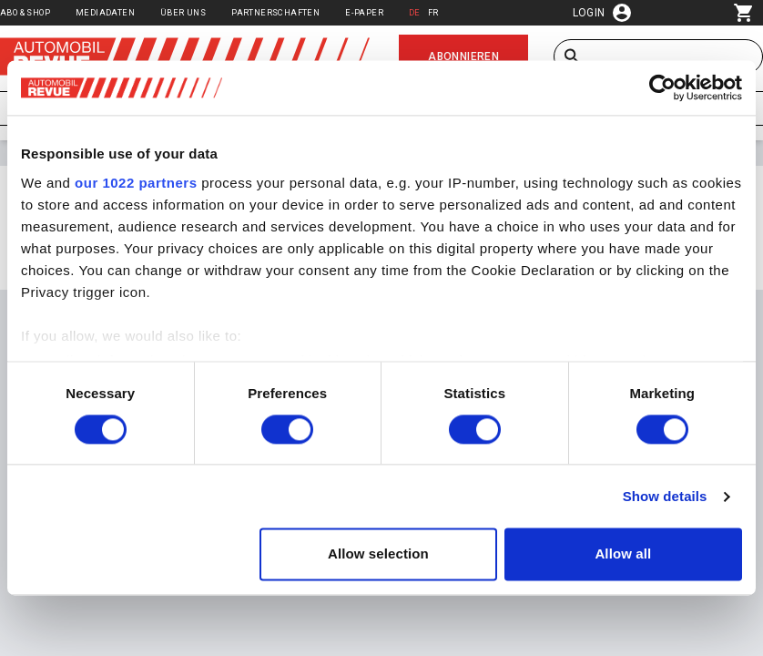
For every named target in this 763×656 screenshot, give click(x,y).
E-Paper (364, 12)
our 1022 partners (136, 182)
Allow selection (378, 554)
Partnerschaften (275, 12)
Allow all (623, 554)
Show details (665, 496)
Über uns (183, 12)
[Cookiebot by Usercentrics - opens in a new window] (662, 87)
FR (433, 12)
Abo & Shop (25, 12)
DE (415, 12)
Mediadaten (105, 12)
